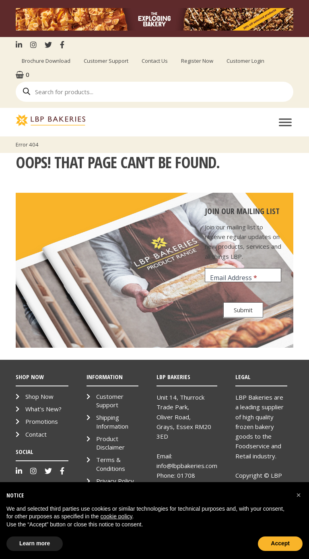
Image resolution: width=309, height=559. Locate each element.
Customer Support (106, 60)
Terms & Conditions (110, 464)
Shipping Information (112, 421)
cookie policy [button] (116, 516)
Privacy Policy (115, 481)
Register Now (197, 60)
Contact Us (155, 60)
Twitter (48, 44)
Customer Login (245, 60)
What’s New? (43, 409)
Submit (243, 310)
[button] (298, 495)
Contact (36, 434)
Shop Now (39, 396)
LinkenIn (21, 44)
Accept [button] (280, 543)
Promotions (41, 421)
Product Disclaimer (110, 443)
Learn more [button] (34, 543)
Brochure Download (46, 60)
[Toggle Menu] (285, 122)
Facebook (62, 44)
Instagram (33, 44)
